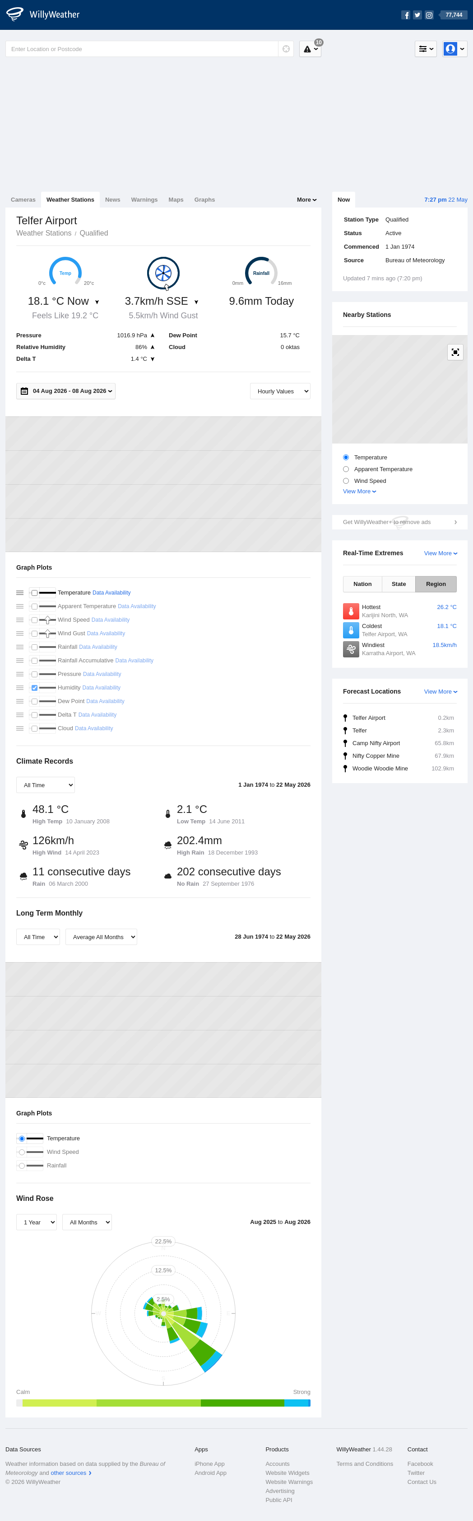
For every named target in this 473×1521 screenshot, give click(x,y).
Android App (211, 1472)
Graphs (205, 199)
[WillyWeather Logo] (47, 14)
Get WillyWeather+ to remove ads (387, 522)
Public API (278, 1500)
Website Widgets (287, 1472)
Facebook (420, 1463)
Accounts (277, 1463)
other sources (68, 1472)
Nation (362, 584)
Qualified (93, 233)
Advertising (279, 1491)
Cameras (23, 199)
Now (344, 199)
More (304, 199)
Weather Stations (70, 199)
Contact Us (422, 1481)
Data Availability (112, 593)
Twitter (416, 1472)
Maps (176, 199)
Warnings (144, 199)
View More (357, 491)
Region (436, 584)
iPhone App (210, 1463)
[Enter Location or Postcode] (149, 49)
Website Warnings (289, 1481)
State (399, 584)
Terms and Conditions (365, 1463)
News (113, 199)
